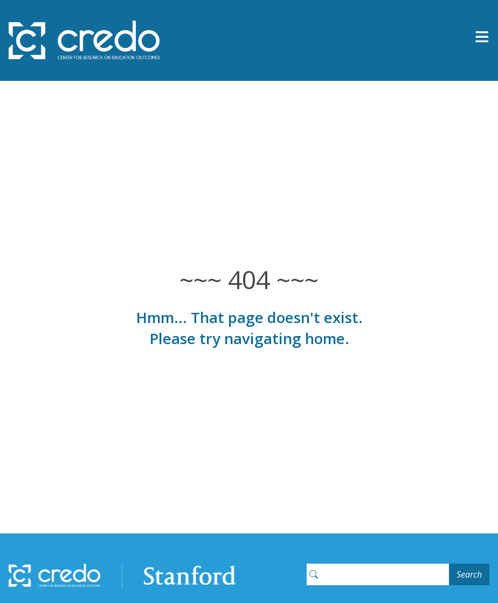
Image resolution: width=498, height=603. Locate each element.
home (325, 338)
